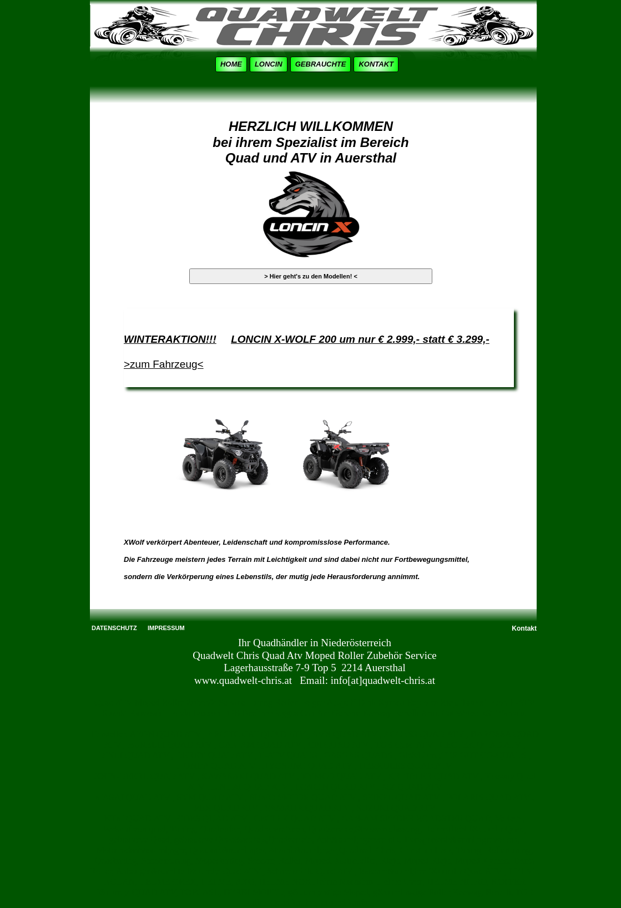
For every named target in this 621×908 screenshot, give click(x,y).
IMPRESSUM (166, 628)
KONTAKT (376, 64)
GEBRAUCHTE (320, 64)
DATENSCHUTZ (114, 628)
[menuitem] (232, 64)
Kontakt (524, 628)
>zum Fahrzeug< (164, 364)
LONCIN (268, 64)
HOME (231, 64)
